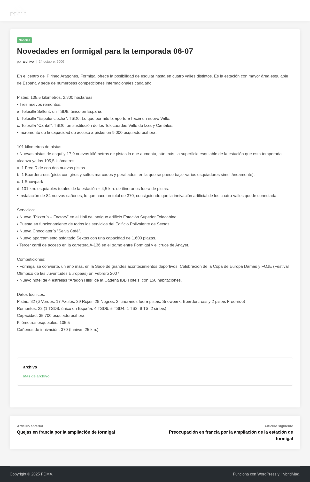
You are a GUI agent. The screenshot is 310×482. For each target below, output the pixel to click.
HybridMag (289, 474)
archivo (28, 61)
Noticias (24, 40)
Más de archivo (36, 376)
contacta (249, 10)
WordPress (266, 474)
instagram (272, 10)
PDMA (46, 474)
